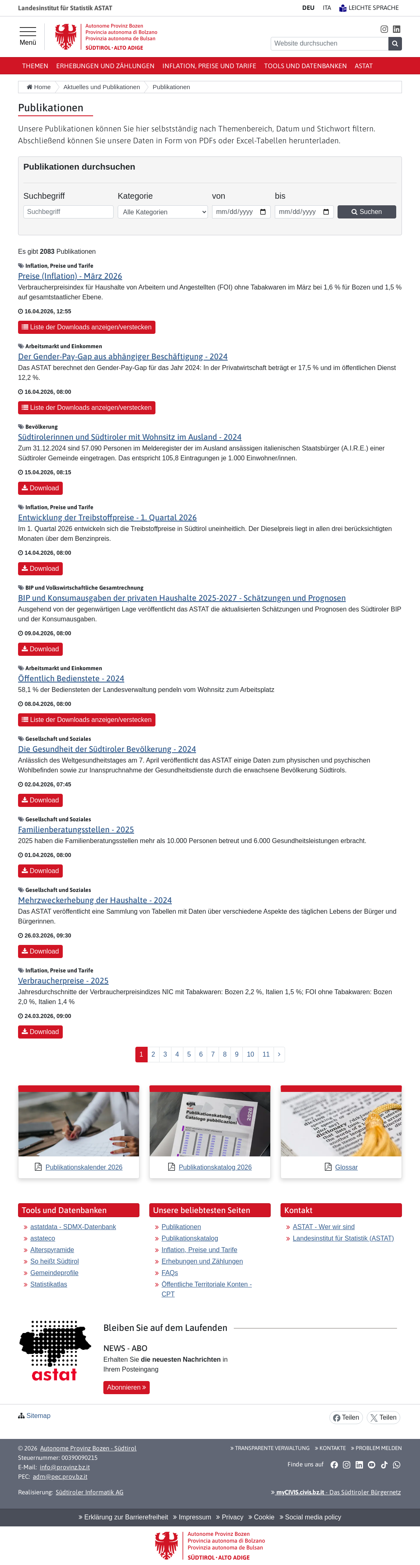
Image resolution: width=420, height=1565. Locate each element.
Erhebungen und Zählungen (105, 65)
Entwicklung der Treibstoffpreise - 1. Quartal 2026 (107, 517)
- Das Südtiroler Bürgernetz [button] (336, 1492)
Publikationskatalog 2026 (215, 1167)
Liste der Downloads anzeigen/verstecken (87, 327)
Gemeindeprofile (54, 1272)
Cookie (261, 1517)
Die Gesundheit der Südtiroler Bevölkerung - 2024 (107, 749)
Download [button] (40, 488)
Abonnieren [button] (126, 1387)
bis (286, 195)
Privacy (229, 1517)
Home (39, 86)
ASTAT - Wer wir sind (324, 1226)
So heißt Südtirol (54, 1261)
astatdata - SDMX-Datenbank (73, 1226)
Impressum (192, 1517)
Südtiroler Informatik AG (89, 1492)
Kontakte (330, 1448)
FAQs (170, 1272)
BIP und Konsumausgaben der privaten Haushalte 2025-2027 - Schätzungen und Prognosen (182, 597)
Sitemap (38, 1415)
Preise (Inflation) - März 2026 (70, 275)
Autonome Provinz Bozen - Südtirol (88, 1448)
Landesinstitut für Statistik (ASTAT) (343, 1238)
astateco (42, 1238)
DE (308, 7)
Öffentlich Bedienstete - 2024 (71, 678)
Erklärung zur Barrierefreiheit (123, 1517)
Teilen (346, 1418)
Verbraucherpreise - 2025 (63, 980)
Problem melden (376, 1448)
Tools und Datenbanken (305, 65)
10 (250, 1054)
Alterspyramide (52, 1249)
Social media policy (310, 1517)
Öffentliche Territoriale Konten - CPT (207, 1289)
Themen (35, 65)
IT (327, 7)
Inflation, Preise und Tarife (209, 65)
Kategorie (135, 195)
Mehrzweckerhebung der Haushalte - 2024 (95, 900)
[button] (384, 29)
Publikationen (181, 1226)
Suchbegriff (44, 195)
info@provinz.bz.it (65, 1467)
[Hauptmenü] (28, 36)
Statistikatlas (48, 1284)
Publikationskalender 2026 (84, 1167)
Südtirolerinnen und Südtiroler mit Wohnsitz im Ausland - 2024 (130, 436)
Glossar (346, 1167)
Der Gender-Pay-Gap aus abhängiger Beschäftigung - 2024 (123, 356)
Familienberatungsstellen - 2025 (76, 829)
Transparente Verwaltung (270, 1448)
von (223, 195)
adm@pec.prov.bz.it (60, 1476)
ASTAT (364, 65)
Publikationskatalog (190, 1238)
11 (266, 1054)
